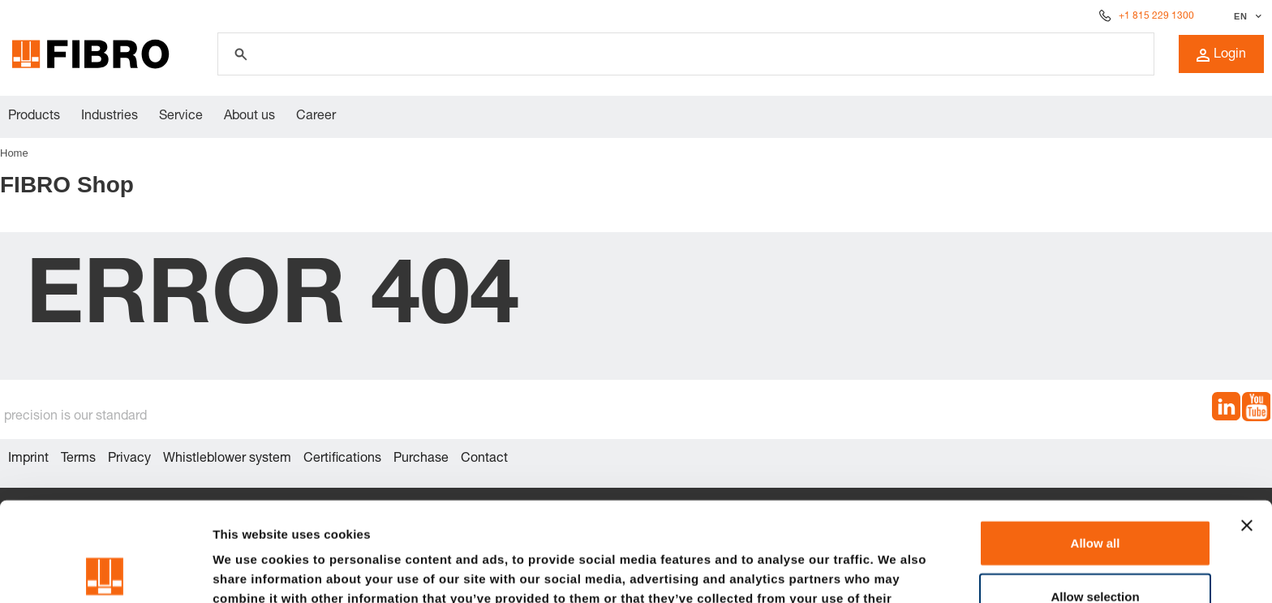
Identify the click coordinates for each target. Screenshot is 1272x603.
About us (249, 116)
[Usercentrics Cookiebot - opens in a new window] (105, 571)
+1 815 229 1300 (1156, 16)
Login (1221, 55)
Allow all (1095, 443)
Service (181, 116)
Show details (851, 571)
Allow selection (1095, 497)
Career (316, 116)
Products (34, 116)
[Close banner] (1247, 426)
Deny (1096, 550)
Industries (109, 116)
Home (14, 153)
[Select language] (1245, 16)
